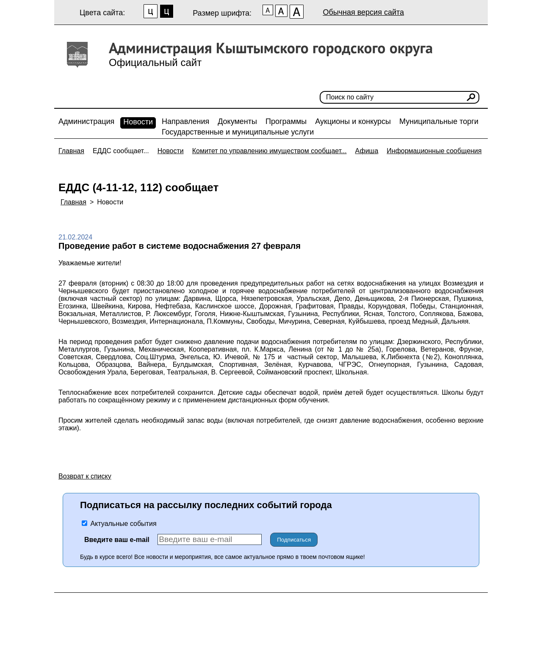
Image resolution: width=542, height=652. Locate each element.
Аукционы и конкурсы (353, 121)
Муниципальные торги (438, 121)
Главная (71, 150)
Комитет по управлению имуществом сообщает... (269, 150)
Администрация (86, 121)
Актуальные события (119, 523)
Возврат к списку (84, 476)
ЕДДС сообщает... (121, 150)
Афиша (367, 150)
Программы (286, 121)
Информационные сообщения (434, 150)
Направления (185, 121)
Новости (138, 122)
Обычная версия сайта (363, 12)
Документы (237, 121)
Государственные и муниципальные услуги (238, 132)
